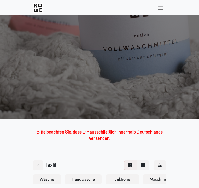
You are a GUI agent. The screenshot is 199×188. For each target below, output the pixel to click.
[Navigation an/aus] (160, 7)
